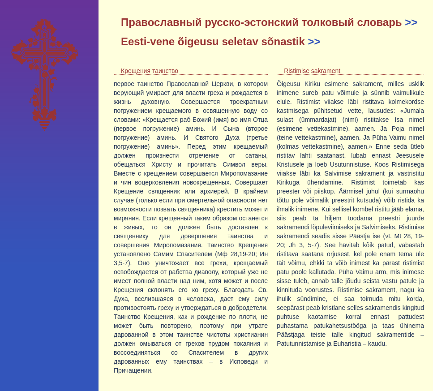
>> (411, 22)
